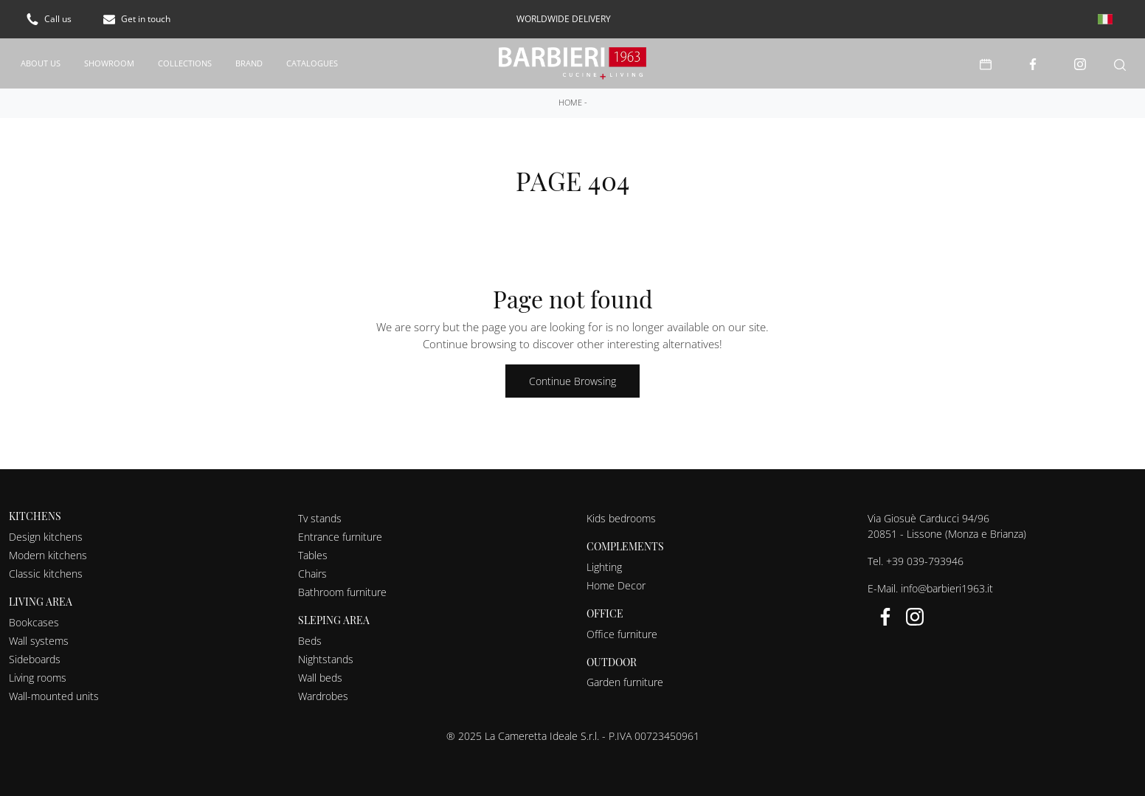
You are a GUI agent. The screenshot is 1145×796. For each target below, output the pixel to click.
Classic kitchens (46, 573)
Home (570, 101)
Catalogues (312, 62)
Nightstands (325, 658)
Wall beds (320, 677)
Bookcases (34, 622)
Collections (185, 62)
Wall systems (39, 640)
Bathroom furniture (342, 591)
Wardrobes (323, 695)
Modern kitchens (48, 554)
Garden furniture (625, 681)
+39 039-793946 (925, 560)
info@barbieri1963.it (947, 588)
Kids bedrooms (621, 518)
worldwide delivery (563, 19)
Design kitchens (46, 536)
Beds (310, 640)
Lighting (604, 566)
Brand (249, 62)
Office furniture (622, 633)
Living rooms (37, 677)
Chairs (312, 573)
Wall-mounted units (54, 695)
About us (40, 62)
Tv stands (320, 518)
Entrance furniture (340, 536)
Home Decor (616, 585)
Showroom (109, 62)
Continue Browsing (572, 380)
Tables (313, 554)
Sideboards (34, 658)
